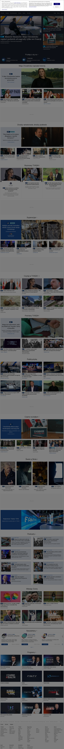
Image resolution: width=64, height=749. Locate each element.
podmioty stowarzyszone (17, 2)
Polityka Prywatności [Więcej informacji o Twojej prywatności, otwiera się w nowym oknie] (4, 9)
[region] (32, 5)
